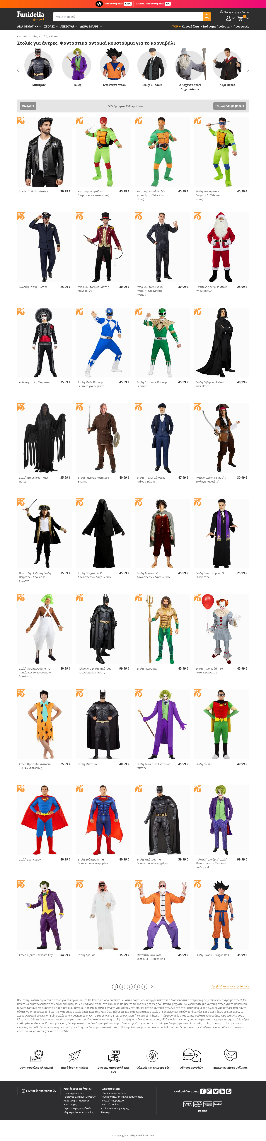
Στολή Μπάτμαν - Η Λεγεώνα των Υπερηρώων (152, 861)
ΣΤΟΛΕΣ (49, 26)
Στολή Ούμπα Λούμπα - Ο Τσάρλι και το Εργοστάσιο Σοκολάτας (35, 672)
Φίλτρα (27, 106)
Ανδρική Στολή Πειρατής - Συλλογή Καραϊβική (211, 479)
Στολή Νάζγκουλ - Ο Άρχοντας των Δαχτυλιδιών (95, 575)
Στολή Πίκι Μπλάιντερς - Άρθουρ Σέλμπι (152, 479)
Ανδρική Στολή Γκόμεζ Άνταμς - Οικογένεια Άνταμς (150, 290)
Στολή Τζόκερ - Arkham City (36, 955)
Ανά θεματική (27, 26)
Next (248, 70)
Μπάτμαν (39, 85)
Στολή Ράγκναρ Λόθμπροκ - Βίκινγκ (94, 479)
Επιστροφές (70, 1104)
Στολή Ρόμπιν (204, 764)
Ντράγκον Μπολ (114, 85)
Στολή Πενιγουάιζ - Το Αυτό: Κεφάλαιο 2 (209, 670)
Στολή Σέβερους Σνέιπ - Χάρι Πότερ (210, 384)
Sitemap (105, 1112)
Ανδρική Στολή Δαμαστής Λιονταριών (93, 288)
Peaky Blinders (152, 85)
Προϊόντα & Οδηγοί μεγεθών (80, 1096)
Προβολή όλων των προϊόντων (230, 986)
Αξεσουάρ (67, 26)
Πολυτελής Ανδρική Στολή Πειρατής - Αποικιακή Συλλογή (35, 577)
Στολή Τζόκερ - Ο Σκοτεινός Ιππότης (153, 766)
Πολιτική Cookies (110, 1104)
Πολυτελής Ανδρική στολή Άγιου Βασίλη (212, 288)
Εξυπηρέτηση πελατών (39, 1091)
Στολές (33, 36)
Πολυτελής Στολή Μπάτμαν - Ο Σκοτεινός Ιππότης (94, 670)
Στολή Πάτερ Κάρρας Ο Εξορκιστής (210, 575)
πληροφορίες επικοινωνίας (78, 1112)
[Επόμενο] (152, 986)
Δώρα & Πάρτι (89, 26)
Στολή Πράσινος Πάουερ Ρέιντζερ (152, 384)
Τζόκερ (76, 85)
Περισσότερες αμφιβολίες (78, 1108)
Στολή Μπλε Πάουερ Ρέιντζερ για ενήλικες (91, 384)
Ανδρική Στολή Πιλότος (33, 287)
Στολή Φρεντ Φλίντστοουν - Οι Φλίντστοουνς (35, 766)
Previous (18, 70)
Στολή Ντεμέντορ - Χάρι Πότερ (33, 479)
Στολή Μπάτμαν (88, 764)
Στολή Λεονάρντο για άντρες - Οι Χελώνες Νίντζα (208, 195)
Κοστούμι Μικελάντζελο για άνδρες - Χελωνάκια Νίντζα (151, 195)
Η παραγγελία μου (74, 1093)
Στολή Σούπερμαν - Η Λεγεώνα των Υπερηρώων (93, 861)
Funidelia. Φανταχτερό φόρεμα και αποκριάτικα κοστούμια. (30, 16)
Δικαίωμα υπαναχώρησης (114, 1108)
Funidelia (22, 36)
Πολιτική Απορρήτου (112, 1100)
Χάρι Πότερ (227, 85)
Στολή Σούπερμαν (30, 859)
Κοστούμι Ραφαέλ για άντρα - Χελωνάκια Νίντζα (94, 193)
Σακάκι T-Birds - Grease (33, 191)
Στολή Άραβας (86, 955)
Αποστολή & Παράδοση (77, 1100)
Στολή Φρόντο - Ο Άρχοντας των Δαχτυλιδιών (153, 575)
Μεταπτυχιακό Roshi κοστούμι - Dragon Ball (151, 957)
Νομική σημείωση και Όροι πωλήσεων (121, 1096)
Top (175, 26)
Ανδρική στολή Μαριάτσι (34, 382)
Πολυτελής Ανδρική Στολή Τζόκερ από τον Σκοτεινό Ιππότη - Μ (211, 863)
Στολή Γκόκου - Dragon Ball (212, 955)
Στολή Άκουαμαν (147, 668)
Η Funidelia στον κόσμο (113, 1093)
